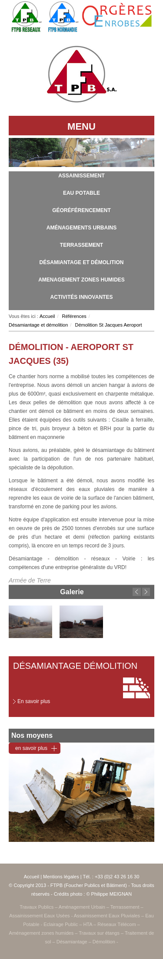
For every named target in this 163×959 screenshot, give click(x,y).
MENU (81, 126)
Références (74, 316)
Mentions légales (61, 876)
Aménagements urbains (81, 228)
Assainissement (81, 176)
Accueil (47, 316)
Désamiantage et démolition (82, 262)
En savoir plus (33, 701)
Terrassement (81, 245)
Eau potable (81, 193)
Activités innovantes (81, 297)
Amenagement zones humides (81, 280)
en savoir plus (31, 748)
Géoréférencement (81, 210)
